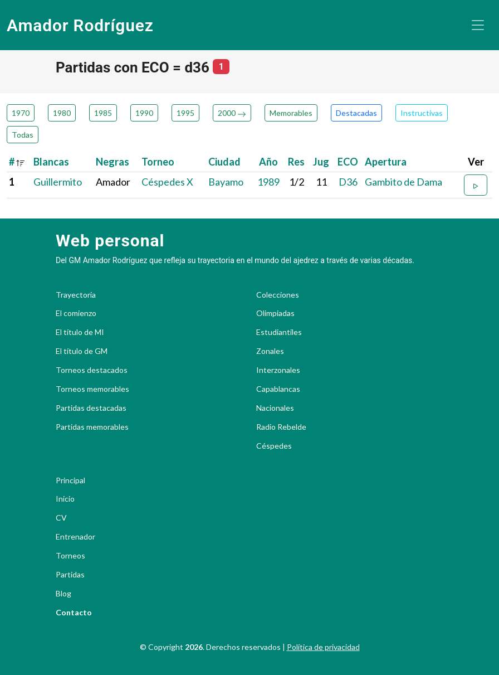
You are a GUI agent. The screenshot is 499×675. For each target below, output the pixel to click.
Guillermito (57, 182)
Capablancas (278, 389)
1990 (144, 113)
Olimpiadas (275, 313)
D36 (348, 182)
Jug (321, 162)
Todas (22, 134)
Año (268, 162)
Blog (63, 594)
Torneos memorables (92, 389)
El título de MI (80, 332)
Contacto (74, 612)
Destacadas (356, 113)
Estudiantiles (279, 332)
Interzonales (278, 370)
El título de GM (81, 351)
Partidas (70, 575)
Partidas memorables (92, 427)
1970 (21, 113)
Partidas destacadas (91, 408)
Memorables (291, 113)
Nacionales (275, 408)
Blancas (51, 162)
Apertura (386, 162)
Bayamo (225, 182)
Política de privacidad (323, 647)
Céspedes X (167, 182)
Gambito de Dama (403, 182)
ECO (347, 162)
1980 (62, 113)
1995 (185, 113)
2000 (232, 113)
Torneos (70, 556)
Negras (112, 162)
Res (296, 162)
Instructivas (421, 113)
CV (61, 518)
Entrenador (75, 537)
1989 (268, 182)
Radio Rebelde (281, 427)
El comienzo (76, 313)
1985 (103, 113)
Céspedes (274, 446)
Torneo (157, 162)
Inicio (65, 499)
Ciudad (224, 162)
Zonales (270, 351)
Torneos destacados (92, 370)
